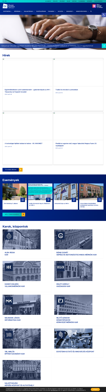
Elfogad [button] (95, 389)
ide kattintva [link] (54, 390)
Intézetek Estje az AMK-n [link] (62, 135)
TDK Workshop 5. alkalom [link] (11, 135)
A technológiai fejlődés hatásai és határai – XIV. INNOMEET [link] (74, 89)
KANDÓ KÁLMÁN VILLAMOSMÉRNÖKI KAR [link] (84, 187)
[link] (104, 15)
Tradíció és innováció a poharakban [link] (41, 89)
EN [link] (5, 1)
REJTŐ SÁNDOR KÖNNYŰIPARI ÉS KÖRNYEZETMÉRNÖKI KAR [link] (84, 219)
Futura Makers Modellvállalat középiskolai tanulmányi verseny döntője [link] (89, 137)
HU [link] (3, 1)
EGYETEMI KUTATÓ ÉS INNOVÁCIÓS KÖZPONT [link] (58, 248)
